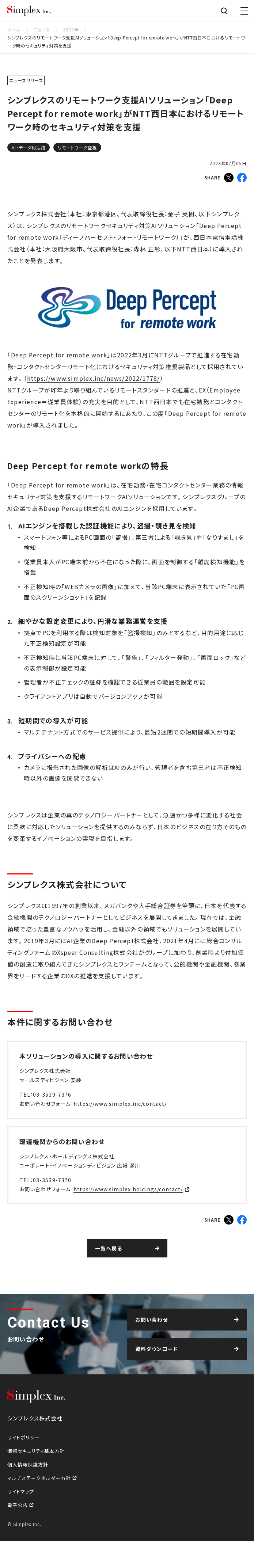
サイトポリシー (23, 1437)
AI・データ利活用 (29, 147)
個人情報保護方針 (27, 1464)
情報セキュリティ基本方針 (36, 1451)
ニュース (41, 29)
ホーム (13, 29)
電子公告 (18, 1505)
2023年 (71, 29)
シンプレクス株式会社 (29, 10)
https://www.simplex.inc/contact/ (120, 1103)
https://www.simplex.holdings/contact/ (128, 1189)
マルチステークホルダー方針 (39, 1478)
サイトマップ (20, 1491)
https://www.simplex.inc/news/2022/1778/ (93, 378)
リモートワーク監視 (77, 147)
